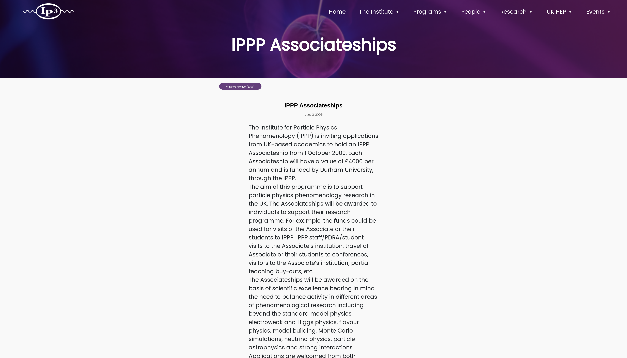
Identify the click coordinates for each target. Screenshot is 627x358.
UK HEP (560, 12)
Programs (430, 12)
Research (516, 12)
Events (598, 12)
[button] (240, 86)
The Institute (379, 12)
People (474, 12)
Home (337, 12)
